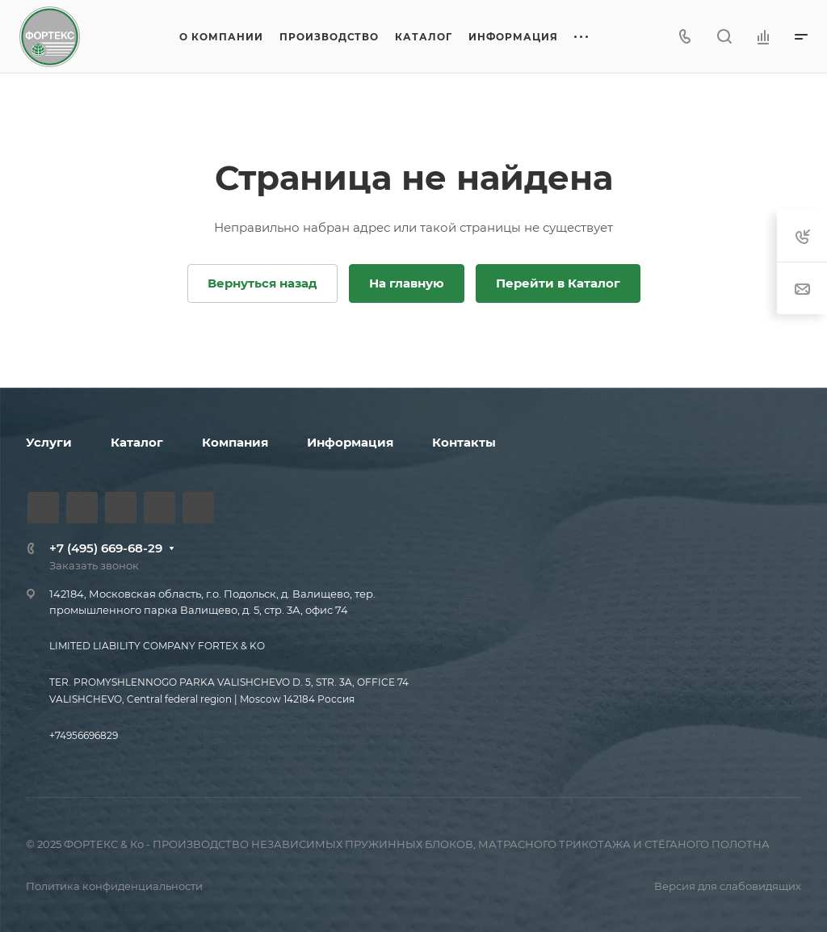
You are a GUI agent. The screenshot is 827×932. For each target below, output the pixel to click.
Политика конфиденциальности (114, 886)
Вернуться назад (262, 283)
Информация (350, 442)
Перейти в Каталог (558, 283)
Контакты (464, 442)
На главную (406, 283)
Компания (235, 442)
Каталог (137, 442)
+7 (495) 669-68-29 (105, 548)
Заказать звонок (94, 565)
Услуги (49, 442)
